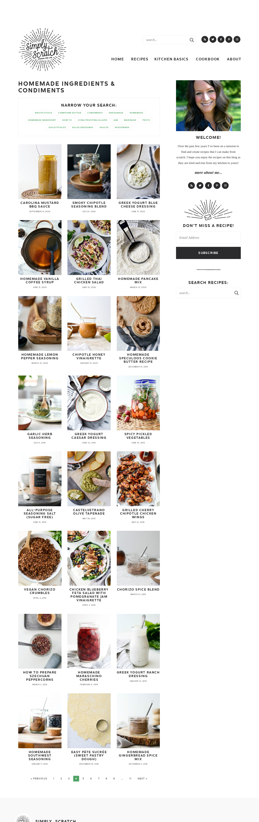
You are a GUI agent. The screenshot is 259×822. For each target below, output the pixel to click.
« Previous (39, 778)
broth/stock (43, 113)
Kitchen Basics (171, 59)
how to (67, 120)
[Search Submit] (192, 40)
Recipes (140, 59)
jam (116, 120)
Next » (143, 778)
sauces (104, 127)
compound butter (69, 113)
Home (117, 59)
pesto (146, 120)
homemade (136, 113)
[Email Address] (208, 238)
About (234, 59)
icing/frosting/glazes (92, 120)
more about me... (208, 172)
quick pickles (57, 127)
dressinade (116, 113)
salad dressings (82, 127)
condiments (95, 113)
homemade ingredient (42, 120)
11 (130, 778)
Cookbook (208, 59)
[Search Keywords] (165, 40)
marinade (130, 120)
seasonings (122, 127)
